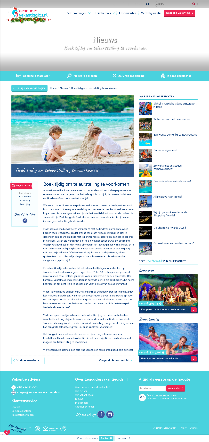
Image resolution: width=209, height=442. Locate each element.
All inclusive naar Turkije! (167, 196)
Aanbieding (25, 201)
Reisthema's (103, 13)
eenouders (159, 395)
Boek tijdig (25, 204)
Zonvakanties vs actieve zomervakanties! (167, 167)
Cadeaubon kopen (85, 407)
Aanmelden (176, 388)
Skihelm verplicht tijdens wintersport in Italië (174, 105)
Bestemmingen (76, 13)
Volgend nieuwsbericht (115, 360)
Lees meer (123, 438)
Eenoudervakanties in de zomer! (172, 181)
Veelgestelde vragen (22, 415)
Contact (15, 407)
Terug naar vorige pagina (29, 88)
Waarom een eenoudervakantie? (92, 387)
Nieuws (64, 88)
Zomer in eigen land (165, 150)
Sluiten (106, 438)
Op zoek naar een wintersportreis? (173, 243)
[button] (160, 303)
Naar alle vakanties (179, 12)
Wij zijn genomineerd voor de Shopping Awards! (170, 214)
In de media (81, 403)
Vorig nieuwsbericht (27, 360)
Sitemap (194, 428)
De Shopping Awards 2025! (169, 227)
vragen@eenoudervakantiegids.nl (35, 392)
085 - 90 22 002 (24, 387)
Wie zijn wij (81, 391)
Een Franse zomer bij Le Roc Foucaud (175, 134)
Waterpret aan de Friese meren (171, 119)
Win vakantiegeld (84, 395)
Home (53, 88)
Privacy (183, 428)
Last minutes (127, 13)
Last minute (25, 197)
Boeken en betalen (21, 411)
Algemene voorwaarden (164, 428)
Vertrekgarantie (151, 13)
